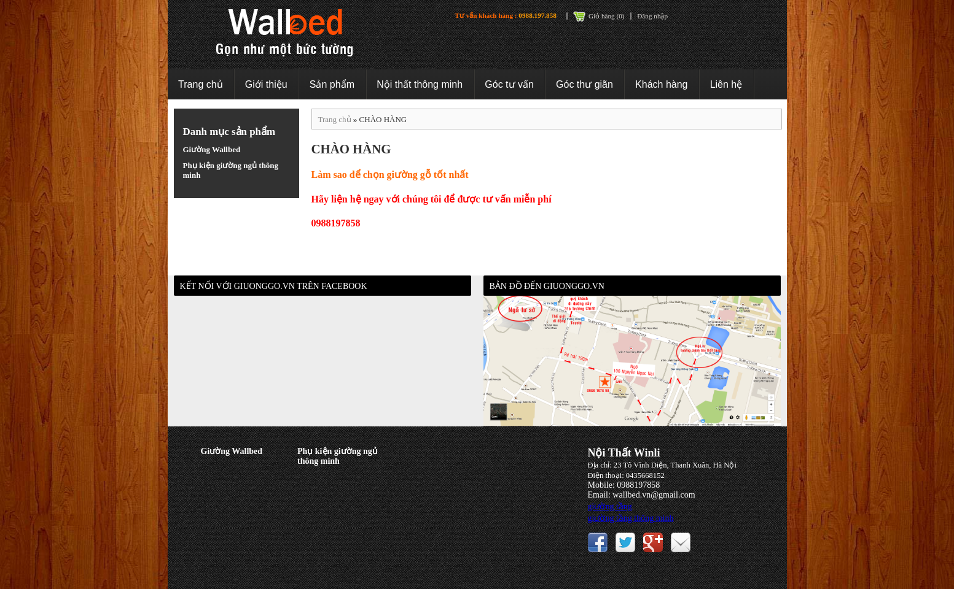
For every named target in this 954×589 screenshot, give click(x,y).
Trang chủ (200, 84)
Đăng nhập (652, 16)
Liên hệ (726, 84)
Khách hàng (661, 84)
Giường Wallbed (212, 149)
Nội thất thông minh (420, 84)
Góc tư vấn (509, 84)
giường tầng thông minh (631, 518)
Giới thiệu (266, 84)
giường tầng (610, 506)
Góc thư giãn (584, 84)
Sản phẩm (332, 84)
